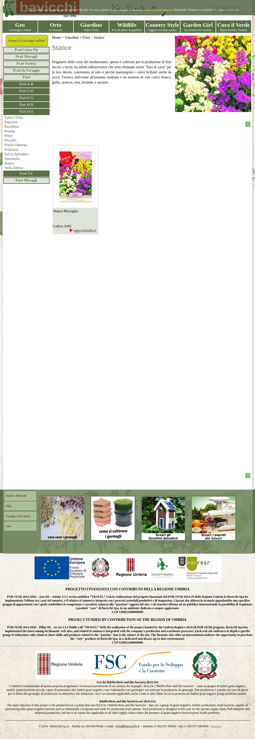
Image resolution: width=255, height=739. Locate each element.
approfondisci (82, 230)
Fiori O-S (26, 112)
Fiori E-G (26, 98)
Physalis (11, 140)
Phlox (9, 136)
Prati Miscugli (26, 57)
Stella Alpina (14, 168)
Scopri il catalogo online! (27, 41)
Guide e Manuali (16, 495)
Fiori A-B (26, 84)
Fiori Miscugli (26, 180)
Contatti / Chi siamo (18, 516)
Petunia (10, 131)
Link (8, 526)
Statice (9, 163)
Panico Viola (14, 117)
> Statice (97, 37)
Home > (58, 37)
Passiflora (12, 127)
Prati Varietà (26, 63)
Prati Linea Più (26, 50)
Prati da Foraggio (26, 70)
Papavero (11, 122)
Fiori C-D (26, 91)
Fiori (26, 77)
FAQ (8, 506)
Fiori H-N (26, 105)
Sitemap (216, 726)
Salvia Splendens (17, 154)
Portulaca (11, 149)
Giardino (72, 37)
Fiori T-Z (26, 173)
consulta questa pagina (158, 10)
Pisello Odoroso (16, 145)
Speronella (12, 159)
